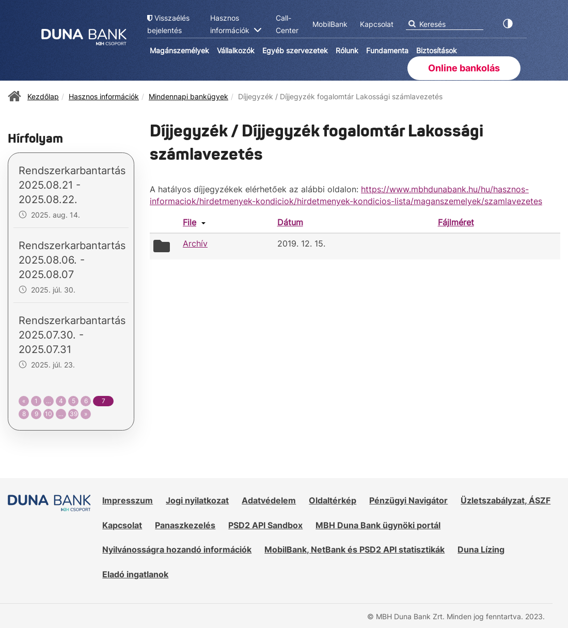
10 (48, 414)
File (189, 222)
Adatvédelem (269, 500)
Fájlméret (456, 222)
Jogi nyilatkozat (197, 500)
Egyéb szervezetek (295, 50)
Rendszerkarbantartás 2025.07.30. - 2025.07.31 (72, 335)
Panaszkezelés (185, 525)
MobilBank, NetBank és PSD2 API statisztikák (354, 549)
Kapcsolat (122, 525)
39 (73, 414)
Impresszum (127, 500)
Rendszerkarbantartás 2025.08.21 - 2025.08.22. (72, 185)
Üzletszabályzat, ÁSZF (505, 500)
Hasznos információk (104, 96)
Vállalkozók (236, 50)
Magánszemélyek (179, 50)
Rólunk (347, 50)
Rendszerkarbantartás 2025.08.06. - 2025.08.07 (72, 260)
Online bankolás (464, 68)
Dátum (290, 222)
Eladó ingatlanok (135, 574)
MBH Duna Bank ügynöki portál (377, 525)
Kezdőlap (43, 96)
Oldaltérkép (332, 500)
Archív (195, 243)
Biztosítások (436, 50)
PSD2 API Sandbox (265, 525)
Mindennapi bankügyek (188, 96)
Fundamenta (387, 50)
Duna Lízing (480, 549)
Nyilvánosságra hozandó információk (176, 549)
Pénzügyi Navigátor (408, 500)
